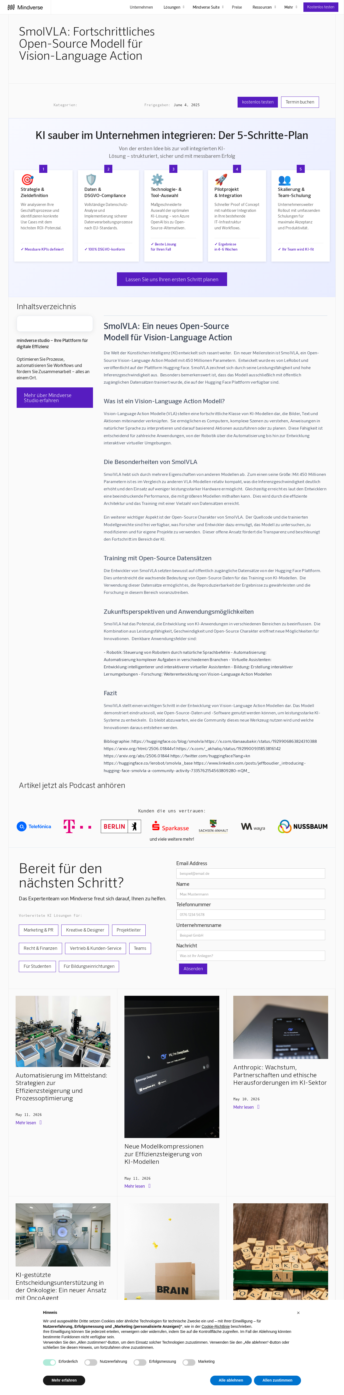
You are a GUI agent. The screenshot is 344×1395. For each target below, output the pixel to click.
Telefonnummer (193, 904)
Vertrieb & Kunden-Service (95, 948)
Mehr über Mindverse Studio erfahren (47, 397)
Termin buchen (300, 101)
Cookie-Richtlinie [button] (216, 1326)
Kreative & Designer (85, 929)
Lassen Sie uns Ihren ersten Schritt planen (172, 279)
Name (182, 883)
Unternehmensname (198, 924)
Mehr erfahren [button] (64, 1380)
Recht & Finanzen (40, 948)
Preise (237, 7)
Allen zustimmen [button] (277, 1380)
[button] (298, 1312)
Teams (140, 948)
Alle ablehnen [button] (231, 1380)
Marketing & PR (38, 929)
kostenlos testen (258, 101)
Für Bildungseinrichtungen (89, 966)
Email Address (191, 863)
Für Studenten (37, 966)
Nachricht (186, 945)
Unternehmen (141, 7)
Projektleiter (129, 929)
